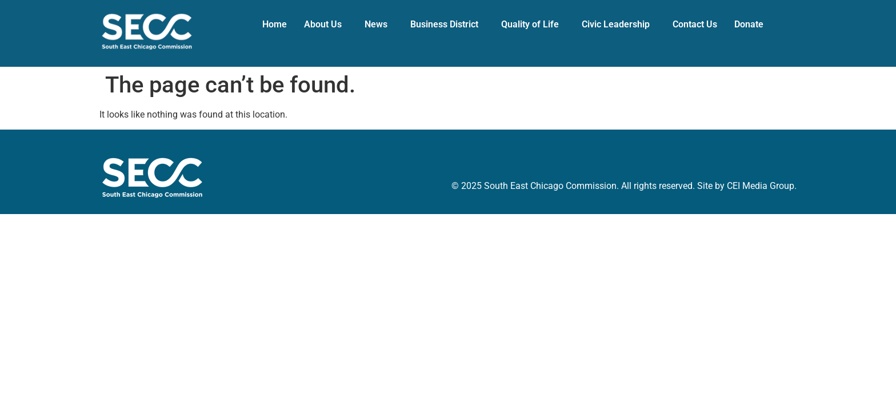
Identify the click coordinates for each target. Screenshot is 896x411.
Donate (748, 24)
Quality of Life (530, 24)
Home (274, 24)
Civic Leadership (616, 24)
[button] (325, 24)
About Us (323, 24)
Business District (444, 24)
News (376, 24)
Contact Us (695, 24)
